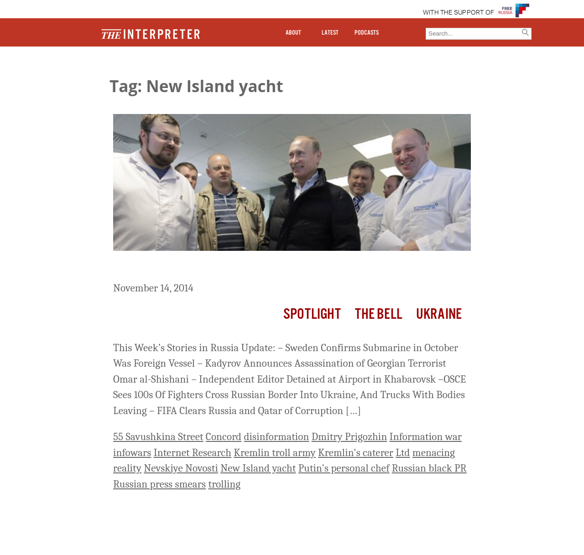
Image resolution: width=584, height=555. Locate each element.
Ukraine (439, 314)
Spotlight (312, 314)
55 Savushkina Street (158, 437)
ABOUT (293, 33)
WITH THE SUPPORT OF (459, 12)
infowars (132, 452)
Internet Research (192, 452)
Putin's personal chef (344, 468)
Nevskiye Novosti (181, 468)
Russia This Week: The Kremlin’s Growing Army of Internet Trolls (283, 268)
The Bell (378, 314)
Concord (223, 437)
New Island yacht (258, 468)
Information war (426, 437)
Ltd (403, 452)
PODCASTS (367, 33)
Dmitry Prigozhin (349, 437)
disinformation (276, 437)
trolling (225, 484)
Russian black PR (429, 468)
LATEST (330, 33)
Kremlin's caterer (355, 452)
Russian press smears (159, 484)
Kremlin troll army (275, 452)
